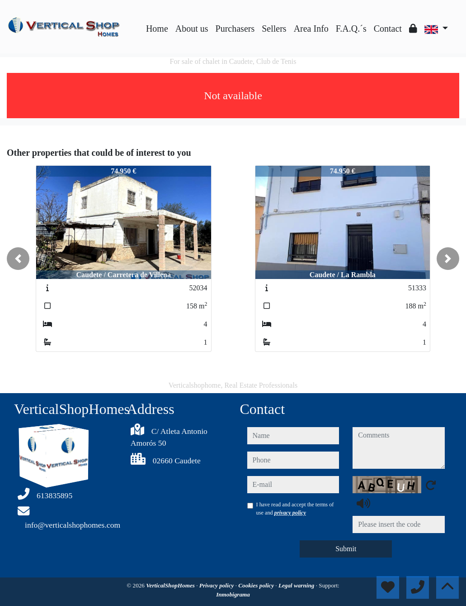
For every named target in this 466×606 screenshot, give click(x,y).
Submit (345, 549)
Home (157, 29)
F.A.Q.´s (351, 29)
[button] (18, 258)
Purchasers (235, 29)
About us (191, 29)
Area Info (311, 29)
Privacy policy (217, 585)
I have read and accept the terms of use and (295, 508)
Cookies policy (256, 585)
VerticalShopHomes (171, 585)
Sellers (274, 29)
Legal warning (297, 585)
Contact (388, 29)
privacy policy (290, 513)
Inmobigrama (233, 594)
